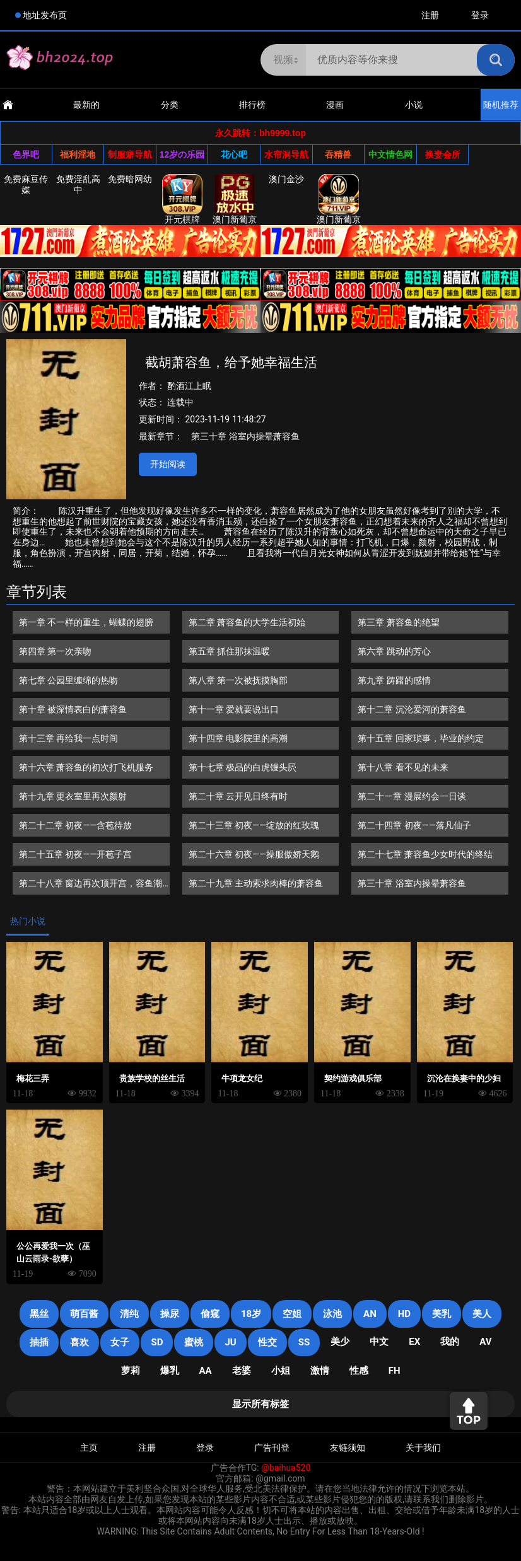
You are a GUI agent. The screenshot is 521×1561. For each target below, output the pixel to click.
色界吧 (26, 154)
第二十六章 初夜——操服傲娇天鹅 (254, 854)
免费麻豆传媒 (26, 184)
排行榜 (252, 105)
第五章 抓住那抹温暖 (229, 651)
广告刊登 (272, 1447)
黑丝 (39, 1314)
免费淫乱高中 (78, 184)
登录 (480, 15)
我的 (449, 1341)
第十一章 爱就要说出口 (234, 709)
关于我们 (423, 1447)
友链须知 (347, 1447)
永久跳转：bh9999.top (260, 133)
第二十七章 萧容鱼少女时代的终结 (425, 854)
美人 (481, 1314)
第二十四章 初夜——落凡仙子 (414, 825)
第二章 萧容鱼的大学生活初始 (247, 622)
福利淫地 (77, 154)
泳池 (332, 1314)
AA (205, 1370)
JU (230, 1342)
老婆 (241, 1370)
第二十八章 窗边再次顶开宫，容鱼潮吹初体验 (90, 886)
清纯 (129, 1314)
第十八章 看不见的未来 (403, 767)
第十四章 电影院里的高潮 (238, 738)
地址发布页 (45, 15)
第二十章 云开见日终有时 (238, 796)
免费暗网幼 (130, 179)
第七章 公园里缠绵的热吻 (68, 680)
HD (404, 1314)
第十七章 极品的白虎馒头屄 (242, 767)
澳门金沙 (286, 179)
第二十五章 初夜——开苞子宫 (75, 854)
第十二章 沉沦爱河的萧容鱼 (411, 709)
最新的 (86, 105)
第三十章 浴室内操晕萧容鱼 (245, 436)
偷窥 (210, 1314)
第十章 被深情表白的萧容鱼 (73, 709)
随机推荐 (500, 105)
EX (414, 1341)
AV (485, 1341)
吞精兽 (338, 154)
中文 (379, 1341)
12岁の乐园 (182, 154)
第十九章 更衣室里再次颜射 (73, 796)
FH (395, 1370)
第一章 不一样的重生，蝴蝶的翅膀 (86, 622)
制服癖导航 (130, 154)
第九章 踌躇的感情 (394, 680)
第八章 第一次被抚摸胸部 (238, 680)
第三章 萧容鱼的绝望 (398, 622)
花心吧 (234, 154)
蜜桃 (193, 1342)
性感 (358, 1370)
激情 (319, 1370)
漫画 (335, 105)
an (370, 1314)
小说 (414, 105)
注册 (430, 15)
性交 (267, 1342)
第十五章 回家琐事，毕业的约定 (420, 738)
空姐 (292, 1314)
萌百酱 (84, 1314)
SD (157, 1342)
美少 (340, 1341)
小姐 (280, 1370)
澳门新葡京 (235, 199)
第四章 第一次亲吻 (55, 651)
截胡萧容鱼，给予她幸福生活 (231, 362)
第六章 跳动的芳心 (394, 651)
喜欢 (79, 1342)
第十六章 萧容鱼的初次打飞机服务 (86, 767)
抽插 (39, 1342)
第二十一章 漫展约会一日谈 (411, 796)
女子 (119, 1342)
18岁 (251, 1314)
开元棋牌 (182, 199)
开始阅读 (167, 464)
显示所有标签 (260, 1404)
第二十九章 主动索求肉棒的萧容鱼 (256, 883)
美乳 (441, 1314)
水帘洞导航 (286, 154)
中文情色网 (390, 154)
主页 (89, 1447)
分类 (170, 105)
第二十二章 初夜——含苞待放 (75, 825)
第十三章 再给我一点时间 (68, 738)
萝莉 (130, 1370)
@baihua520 (285, 1468)
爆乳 (169, 1370)
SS (304, 1342)
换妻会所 (442, 154)
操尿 (169, 1314)
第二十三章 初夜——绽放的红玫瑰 (254, 825)
